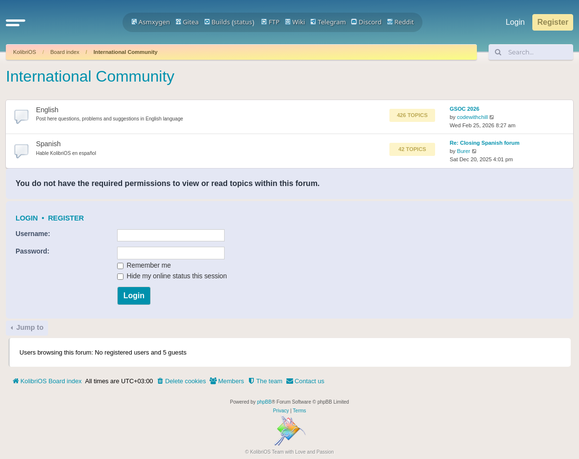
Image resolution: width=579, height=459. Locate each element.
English (47, 110)
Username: (33, 234)
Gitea (187, 21)
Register (66, 218)
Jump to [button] (28, 327)
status (243, 21)
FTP (270, 21)
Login (27, 218)
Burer (463, 151)
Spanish (48, 144)
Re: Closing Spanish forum (485, 143)
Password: (32, 251)
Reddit (400, 21)
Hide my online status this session (172, 276)
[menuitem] (181, 381)
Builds (217, 21)
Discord (366, 21)
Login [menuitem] (515, 22)
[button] (15, 22)
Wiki (295, 21)
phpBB (264, 402)
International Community (125, 52)
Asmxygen (150, 21)
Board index (64, 52)
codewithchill (472, 117)
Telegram (328, 21)
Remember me (144, 265)
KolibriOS (24, 52)
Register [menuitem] (552, 22)
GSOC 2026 (464, 109)
